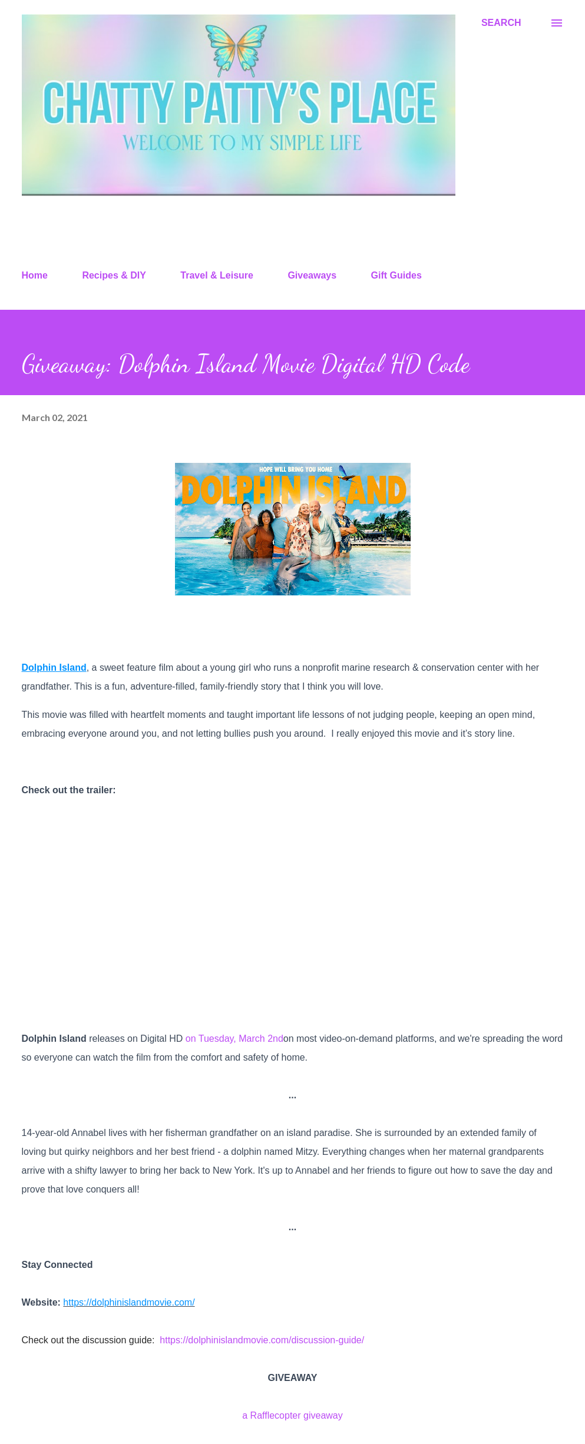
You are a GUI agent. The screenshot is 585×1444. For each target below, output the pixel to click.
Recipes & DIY (114, 275)
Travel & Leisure (216, 275)
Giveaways (311, 275)
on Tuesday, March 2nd (234, 1039)
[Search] (501, 23)
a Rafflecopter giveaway (292, 1415)
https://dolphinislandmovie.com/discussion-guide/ (262, 1340)
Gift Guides (396, 275)
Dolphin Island (54, 668)
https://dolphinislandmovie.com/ (128, 1302)
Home (35, 275)
